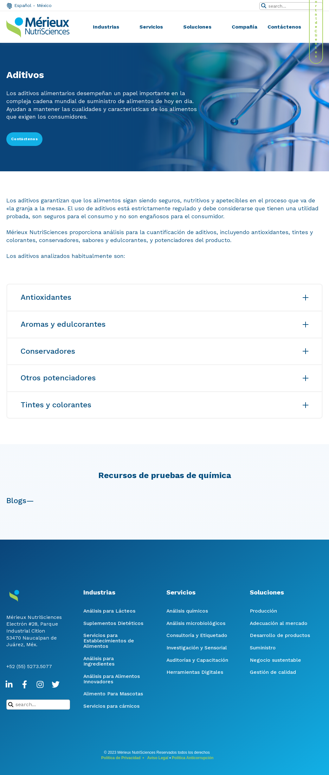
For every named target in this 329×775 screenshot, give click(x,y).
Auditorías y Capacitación (197, 660)
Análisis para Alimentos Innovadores (111, 678)
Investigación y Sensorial (196, 647)
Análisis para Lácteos (109, 611)
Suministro (263, 647)
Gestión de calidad (273, 672)
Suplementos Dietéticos (113, 623)
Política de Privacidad (120, 758)
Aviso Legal (157, 758)
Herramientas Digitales (194, 672)
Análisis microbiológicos (195, 623)
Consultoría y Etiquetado (196, 635)
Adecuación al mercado (278, 623)
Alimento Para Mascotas (113, 693)
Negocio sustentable (275, 660)
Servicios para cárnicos (111, 706)
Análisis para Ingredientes (98, 661)
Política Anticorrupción (193, 758)
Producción (263, 611)
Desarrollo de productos (280, 635)
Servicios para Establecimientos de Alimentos (108, 641)
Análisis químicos (187, 611)
